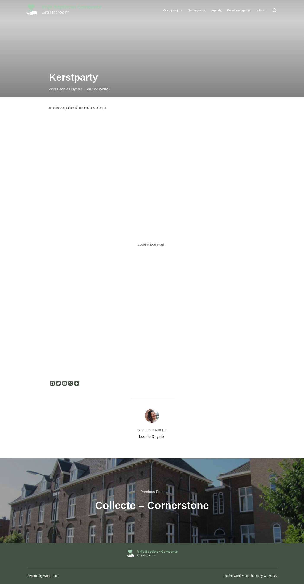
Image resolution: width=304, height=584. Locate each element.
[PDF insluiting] (152, 244)
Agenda (217, 10)
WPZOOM (271, 576)
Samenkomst (197, 10)
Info (262, 10)
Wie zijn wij (173, 10)
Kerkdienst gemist (239, 10)
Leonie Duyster (69, 89)
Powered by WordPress (42, 576)
